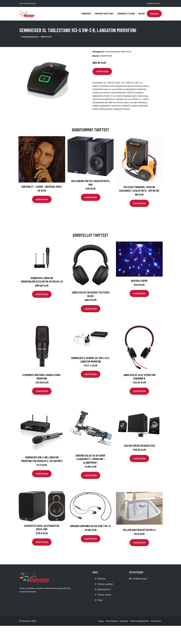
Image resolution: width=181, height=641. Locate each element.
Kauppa (154, 13)
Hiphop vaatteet (104, 13)
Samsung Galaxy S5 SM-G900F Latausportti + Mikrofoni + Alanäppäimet (90, 459)
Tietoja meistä (104, 594)
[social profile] (38, 3)
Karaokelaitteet (30, 36)
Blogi (142, 13)
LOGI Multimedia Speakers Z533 (139, 445)
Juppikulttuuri (126, 13)
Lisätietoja (102, 71)
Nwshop (86, 13)
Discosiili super (139, 280)
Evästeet (124, 621)
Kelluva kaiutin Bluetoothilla (139, 529)
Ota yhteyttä (112, 621)
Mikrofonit (46, 36)
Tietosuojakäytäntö (139, 621)
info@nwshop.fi (153, 3)
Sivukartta (156, 621)
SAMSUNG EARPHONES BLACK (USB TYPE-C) (90, 526)
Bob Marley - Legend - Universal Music (42, 186)
